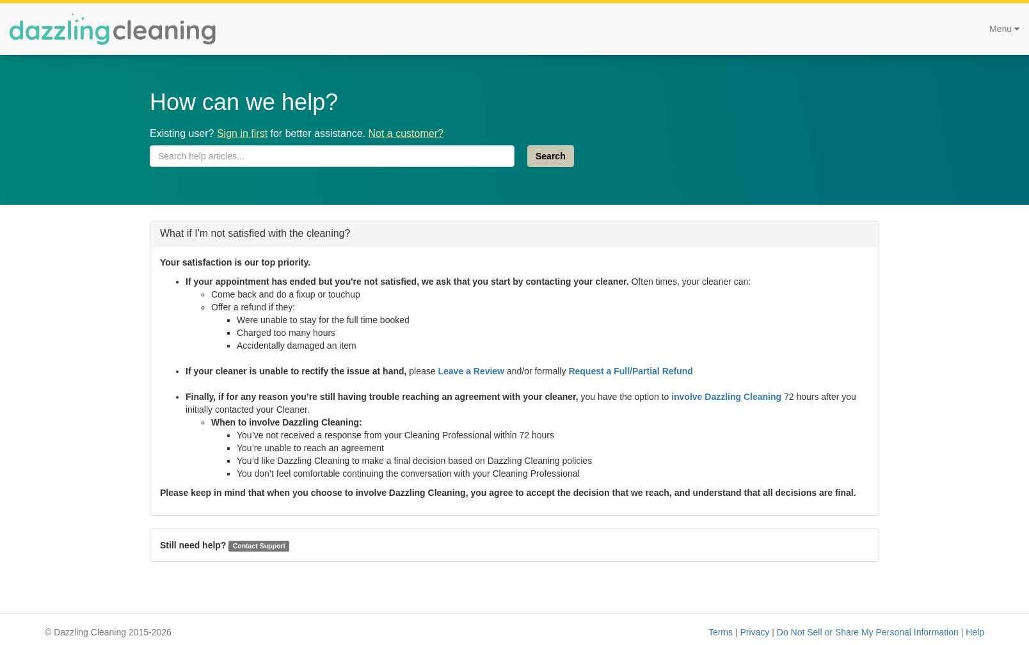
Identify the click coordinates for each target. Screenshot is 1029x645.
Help (975, 632)
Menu (1004, 29)
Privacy (754, 632)
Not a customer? (405, 133)
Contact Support (259, 546)
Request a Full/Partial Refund (630, 371)
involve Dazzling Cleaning (726, 397)
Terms (720, 632)
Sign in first (242, 133)
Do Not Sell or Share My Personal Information (868, 632)
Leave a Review (471, 371)
